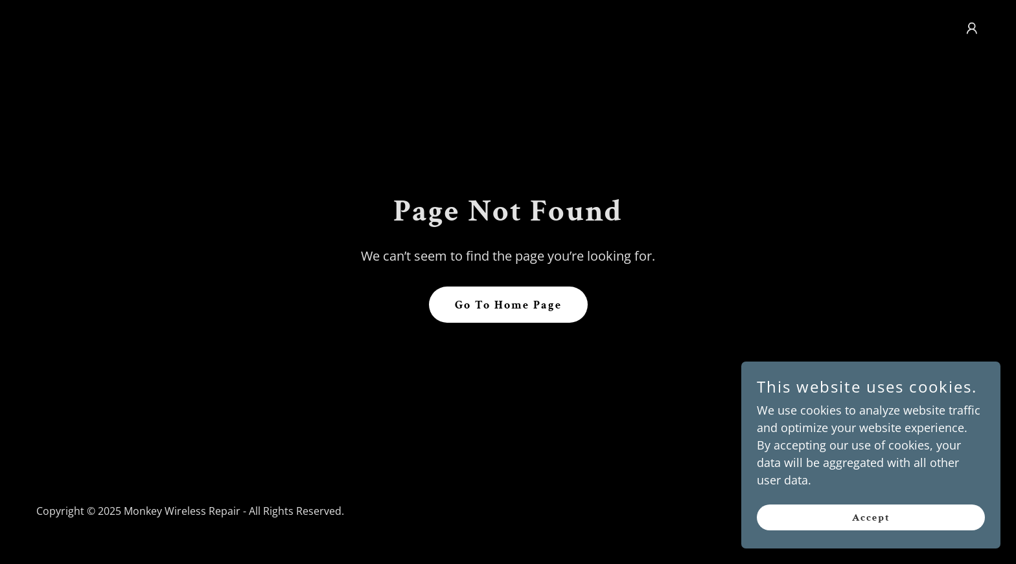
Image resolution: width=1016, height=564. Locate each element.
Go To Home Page (508, 305)
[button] (972, 28)
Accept (871, 527)
